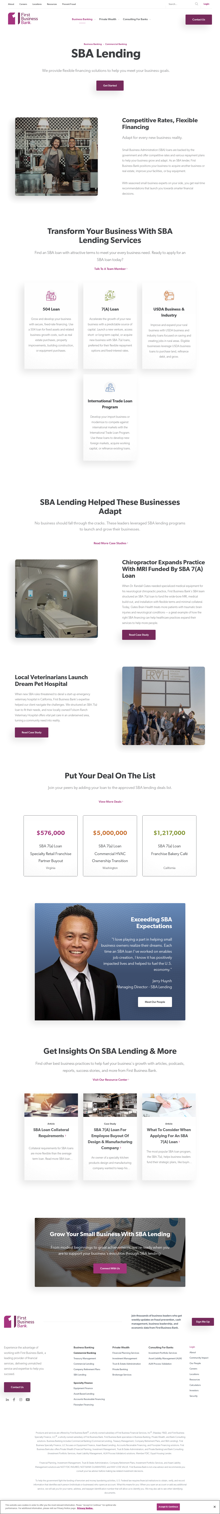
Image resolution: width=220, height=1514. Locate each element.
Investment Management (124, 1358)
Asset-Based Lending (84, 1394)
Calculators (195, 1385)
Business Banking (82, 19)
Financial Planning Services (125, 1353)
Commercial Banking (116, 44)
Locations (37, 4)
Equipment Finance (83, 1388)
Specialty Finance (83, 1383)
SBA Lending (80, 1375)
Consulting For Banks (135, 19)
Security (194, 1396)
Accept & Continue (168, 1507)
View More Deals (110, 801)
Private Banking (120, 1369)
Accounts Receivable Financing (89, 1399)
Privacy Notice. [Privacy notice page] (85, 1508)
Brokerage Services (121, 1375)
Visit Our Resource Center (110, 1079)
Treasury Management (85, 1358)
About (11, 4)
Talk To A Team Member (110, 269)
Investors (194, 1390)
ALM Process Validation (160, 1364)
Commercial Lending (84, 1364)
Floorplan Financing (84, 1405)
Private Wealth (107, 19)
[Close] (214, 1506)
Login (206, 4)
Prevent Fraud (69, 4)
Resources (52, 4)
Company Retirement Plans (87, 1369)
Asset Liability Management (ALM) (165, 1358)
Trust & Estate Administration (126, 1364)
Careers (23, 4)
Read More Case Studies (110, 543)
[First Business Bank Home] (23, 23)
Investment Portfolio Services (163, 1353)
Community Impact (199, 1358)
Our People (195, 1363)
